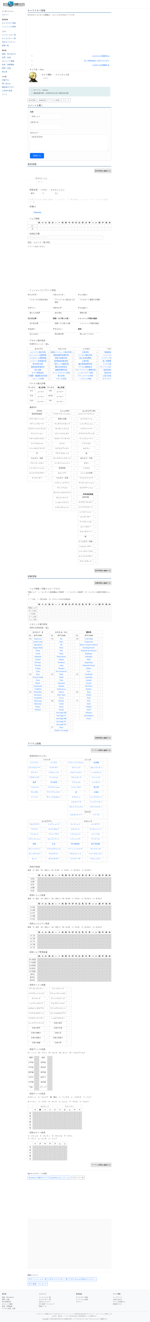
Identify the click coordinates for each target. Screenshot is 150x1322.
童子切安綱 (95, 844)
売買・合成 (6, 57)
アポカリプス (34, 777)
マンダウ (53, 763)
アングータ (95, 839)
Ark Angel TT (61, 716)
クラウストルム (54, 787)
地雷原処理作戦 (109, 370)
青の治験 (37, 370)
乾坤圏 (96, 763)
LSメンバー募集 (8, 61)
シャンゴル (95, 834)
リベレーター (76, 787)
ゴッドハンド (75, 824)
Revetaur (38, 662)
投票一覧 (5, 45)
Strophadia (89, 674)
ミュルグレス (96, 772)
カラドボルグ (53, 829)
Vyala (38, 671)
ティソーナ (96, 777)
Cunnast (38, 659)
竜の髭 (96, 787)
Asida (61, 665)
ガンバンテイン (34, 849)
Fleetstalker (38, 692)
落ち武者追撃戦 (85, 358)
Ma (61, 645)
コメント (65, 100)
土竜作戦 (85, 352)
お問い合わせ (117, 1299)
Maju (89, 692)
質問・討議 (6, 68)
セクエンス (75, 829)
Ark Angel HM (61, 713)
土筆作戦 (85, 361)
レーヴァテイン (96, 797)
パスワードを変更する (100, 56)
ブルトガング (76, 777)
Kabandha (88, 656)
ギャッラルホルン (54, 797)
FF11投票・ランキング (46, 1304)
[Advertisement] (69, 35)
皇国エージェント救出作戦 (61, 352)
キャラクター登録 (9, 23)
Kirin (61, 727)
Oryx (89, 671)
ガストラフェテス (76, 807)
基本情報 (32, 100)
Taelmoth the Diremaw (89, 651)
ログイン (5, 15)
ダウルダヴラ (53, 859)
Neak (89, 698)
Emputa (61, 659)
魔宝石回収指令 (61, 367)
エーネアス (95, 824)
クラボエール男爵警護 (37, 358)
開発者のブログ (8, 87)
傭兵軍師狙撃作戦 (85, 364)
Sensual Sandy (38, 677)
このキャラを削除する (100, 65)
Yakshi (88, 695)
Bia (61, 639)
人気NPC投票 (7, 91)
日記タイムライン (9, 42)
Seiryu (61, 707)
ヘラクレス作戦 (85, 379)
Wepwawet (38, 639)
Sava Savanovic (61, 671)
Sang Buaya (89, 662)
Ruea (61, 642)
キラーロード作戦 (109, 379)
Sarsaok (88, 683)
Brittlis (37, 683)
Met (61, 651)
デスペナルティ (96, 807)
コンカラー (96, 782)
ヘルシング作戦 (38, 379)
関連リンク (42, 1306)
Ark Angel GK (61, 724)
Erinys (89, 718)
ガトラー (34, 772)
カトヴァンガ (95, 849)
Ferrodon (38, 665)
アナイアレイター (54, 792)
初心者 (4, 72)
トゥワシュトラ (54, 824)
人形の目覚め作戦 (109, 376)
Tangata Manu (38, 648)
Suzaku (61, 710)
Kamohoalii (38, 686)
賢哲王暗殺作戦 (61, 358)
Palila (61, 674)
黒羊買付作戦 (38, 364)
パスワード (34, 122)
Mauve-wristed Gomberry (89, 645)
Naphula (61, 686)
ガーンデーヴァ (34, 854)
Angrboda (37, 656)
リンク (4, 94)
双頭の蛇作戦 (109, 373)
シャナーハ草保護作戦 (37, 361)
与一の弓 (34, 792)
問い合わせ (6, 83)
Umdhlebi (37, 689)
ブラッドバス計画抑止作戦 (109, 367)
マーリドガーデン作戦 (61, 373)
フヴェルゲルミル (54, 849)
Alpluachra (38, 704)
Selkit (89, 659)
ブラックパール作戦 (85, 376)
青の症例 (61, 376)
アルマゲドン (53, 854)
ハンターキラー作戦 (85, 373)
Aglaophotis (38, 645)
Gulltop (38, 668)
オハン (34, 859)
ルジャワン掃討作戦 (38, 352)
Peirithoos (61, 662)
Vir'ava (61, 698)
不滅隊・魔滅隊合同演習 (37, 376)
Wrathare (38, 710)
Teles (88, 701)
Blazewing (38, 701)
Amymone (61, 683)
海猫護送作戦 (109, 352)
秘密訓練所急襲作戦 (61, 355)
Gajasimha (88, 677)
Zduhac (88, 668)
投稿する (37, 156)
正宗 (53, 844)
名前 (31, 112)
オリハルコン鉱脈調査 (37, 355)
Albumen (89, 713)
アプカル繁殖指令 (85, 367)
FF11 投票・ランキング (38, 1284)
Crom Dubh (89, 639)
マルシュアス (95, 859)
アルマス (34, 829)
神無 (34, 844)
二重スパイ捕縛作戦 (61, 364)
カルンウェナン (96, 767)
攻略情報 (42, 100)
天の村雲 (53, 782)
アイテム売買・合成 (8, 1308)
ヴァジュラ (76, 767)
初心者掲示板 (6, 1302)
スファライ (34, 763)
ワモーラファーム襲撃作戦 (85, 370)
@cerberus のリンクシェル (60, 1178)
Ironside (89, 680)
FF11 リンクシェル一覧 (38, 1279)
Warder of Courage (61, 730)
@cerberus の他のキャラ (38, 1178)
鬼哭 (34, 782)
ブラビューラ (53, 772)
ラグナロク (53, 767)
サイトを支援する (119, 1302)
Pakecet (61, 692)
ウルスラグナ (34, 824)
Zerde (89, 704)
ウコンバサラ (53, 834)
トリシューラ (75, 839)
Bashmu (89, 689)
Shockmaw (38, 695)
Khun (61, 654)
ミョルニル (34, 787)
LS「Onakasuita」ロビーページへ (96, 60)
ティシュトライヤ (75, 849)
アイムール (76, 782)
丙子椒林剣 (75, 844)
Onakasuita (37, 212)
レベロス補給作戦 (85, 355)
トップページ (117, 1297)
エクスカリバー (34, 767)
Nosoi (38, 680)
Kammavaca (61, 689)
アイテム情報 (54, 100)
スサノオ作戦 (61, 379)
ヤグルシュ (76, 797)
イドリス (96, 815)
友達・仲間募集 (8, 65)
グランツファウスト (76, 763)
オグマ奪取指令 (38, 373)
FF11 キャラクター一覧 (59, 1279)
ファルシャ (34, 834)
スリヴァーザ (75, 859)
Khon (61, 648)
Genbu (61, 704)
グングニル (53, 777)
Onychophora (88, 716)
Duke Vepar (61, 695)
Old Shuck (88, 686)
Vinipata (89, 707)
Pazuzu (37, 707)
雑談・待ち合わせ (9, 54)
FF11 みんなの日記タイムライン (83, 1279)
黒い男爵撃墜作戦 (109, 361)
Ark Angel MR (61, 718)
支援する (5, 80)
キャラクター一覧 (9, 38)
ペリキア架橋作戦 (109, 364)
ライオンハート (95, 829)
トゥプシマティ (96, 802)
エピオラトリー (76, 815)
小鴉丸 (96, 792)
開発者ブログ (117, 1304)
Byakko (61, 701)
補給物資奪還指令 (38, 367)
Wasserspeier (61, 656)
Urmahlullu (38, 698)
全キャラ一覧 (78, 1178)
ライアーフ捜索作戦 (109, 358)
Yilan (61, 680)
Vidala (38, 651)
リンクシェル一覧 (9, 35)
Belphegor (88, 654)
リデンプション (34, 839)
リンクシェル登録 (9, 27)
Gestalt (37, 654)
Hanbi (61, 677)
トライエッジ (75, 834)
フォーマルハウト (95, 854)
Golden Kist (89, 642)
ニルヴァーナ (76, 802)
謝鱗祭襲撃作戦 (61, 370)
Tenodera (61, 668)
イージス (34, 797)
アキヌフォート (75, 854)
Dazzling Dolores (89, 648)
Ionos (38, 674)
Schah (89, 710)
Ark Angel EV (61, 721)
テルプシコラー (76, 772)
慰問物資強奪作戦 (61, 361)
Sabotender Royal (89, 665)
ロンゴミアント (54, 839)
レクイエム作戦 (109, 355)
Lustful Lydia (38, 642)
